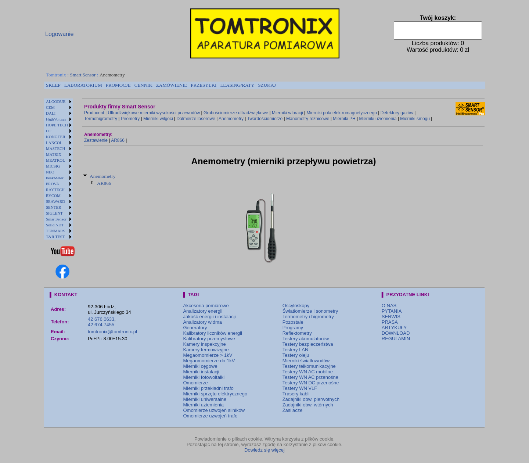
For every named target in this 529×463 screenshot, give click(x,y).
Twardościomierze (265, 118)
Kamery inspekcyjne (204, 344)
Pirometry (130, 118)
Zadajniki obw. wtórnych (308, 405)
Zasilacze (293, 410)
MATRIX (53, 154)
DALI (50, 113)
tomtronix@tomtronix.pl (112, 331)
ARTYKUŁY (394, 327)
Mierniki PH (344, 118)
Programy (293, 327)
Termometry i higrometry (308, 316)
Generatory (195, 327)
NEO (50, 172)
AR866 (118, 140)
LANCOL (54, 142)
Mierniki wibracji (287, 112)
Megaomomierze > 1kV (207, 355)
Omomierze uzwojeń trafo (210, 416)
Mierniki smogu (415, 118)
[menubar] (161, 85)
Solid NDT (55, 225)
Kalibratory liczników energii (212, 333)
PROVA (52, 184)
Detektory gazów (397, 112)
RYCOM (53, 195)
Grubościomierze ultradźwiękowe (236, 112)
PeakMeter (55, 178)
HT (48, 131)
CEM (50, 107)
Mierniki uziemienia (377, 118)
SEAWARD (55, 201)
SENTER (53, 207)
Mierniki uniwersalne (204, 399)
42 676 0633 (101, 319)
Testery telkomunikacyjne (309, 366)
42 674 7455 (101, 324)
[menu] (58, 169)
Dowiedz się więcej (264, 450)
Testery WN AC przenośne (310, 377)
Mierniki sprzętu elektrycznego (215, 393)
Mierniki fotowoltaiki (203, 377)
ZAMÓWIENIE (171, 85)
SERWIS (391, 316)
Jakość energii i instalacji (209, 316)
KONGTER (55, 136)
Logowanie (59, 34)
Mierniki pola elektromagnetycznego (341, 112)
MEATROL (55, 160)
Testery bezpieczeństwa (308, 344)
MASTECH (55, 148)
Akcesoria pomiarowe (205, 305)
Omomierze (195, 382)
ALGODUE (55, 101)
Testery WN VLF (300, 388)
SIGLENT (54, 213)
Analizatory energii (202, 311)
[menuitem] (53, 85)
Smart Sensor (83, 75)
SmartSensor (56, 219)
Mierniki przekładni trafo (208, 388)
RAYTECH (55, 189)
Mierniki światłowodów (306, 360)
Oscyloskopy (296, 305)
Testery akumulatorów (306, 338)
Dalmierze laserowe (195, 118)
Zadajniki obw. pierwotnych (311, 399)
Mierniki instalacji (201, 371)
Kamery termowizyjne (205, 349)
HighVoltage (56, 119)
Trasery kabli (296, 393)
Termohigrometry (100, 118)
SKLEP (53, 85)
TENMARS (55, 231)
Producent (94, 112)
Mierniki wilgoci (158, 118)
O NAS (389, 305)
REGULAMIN (396, 338)
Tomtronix (56, 75)
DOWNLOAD (396, 333)
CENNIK (143, 85)
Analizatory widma (202, 322)
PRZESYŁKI (203, 85)
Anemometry (231, 118)
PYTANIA (392, 311)
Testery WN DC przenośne (311, 382)
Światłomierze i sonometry (310, 311)
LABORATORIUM (83, 85)
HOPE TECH (57, 125)
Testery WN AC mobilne (308, 371)
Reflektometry (297, 333)
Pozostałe (293, 322)
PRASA (390, 322)
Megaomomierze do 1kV (209, 360)
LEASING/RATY (237, 85)
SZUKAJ (267, 85)
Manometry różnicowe (307, 118)
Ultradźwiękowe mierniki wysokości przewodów (154, 112)
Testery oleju (296, 355)
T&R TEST (55, 236)
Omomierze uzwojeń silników (214, 410)
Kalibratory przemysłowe (209, 338)
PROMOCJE (118, 85)
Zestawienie (96, 140)
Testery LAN (296, 349)
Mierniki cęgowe (200, 366)
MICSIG (53, 166)
